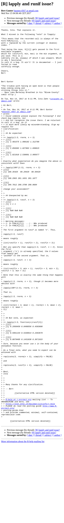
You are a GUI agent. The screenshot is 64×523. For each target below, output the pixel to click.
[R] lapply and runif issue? (47, 18)
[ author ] (57, 23)
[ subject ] (47, 23)
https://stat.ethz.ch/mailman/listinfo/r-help (30, 479)
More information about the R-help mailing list (22, 520)
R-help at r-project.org (18, 473)
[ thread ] (38, 23)
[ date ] (30, 23)
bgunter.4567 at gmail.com (26, 10)
